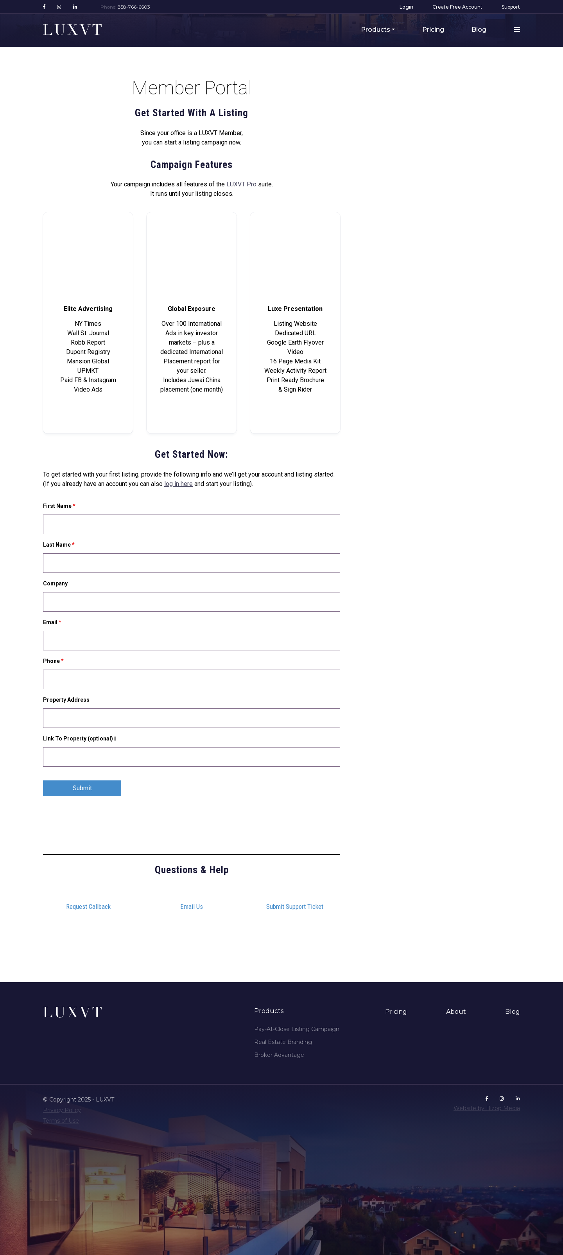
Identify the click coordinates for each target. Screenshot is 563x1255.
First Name (59, 506)
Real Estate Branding (283, 1042)
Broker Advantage (279, 1054)
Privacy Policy (62, 1110)
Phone (53, 661)
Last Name (59, 545)
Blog (479, 29)
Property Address (66, 700)
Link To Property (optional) (81, 738)
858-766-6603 (134, 7)
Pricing (433, 29)
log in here (178, 484)
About (456, 1011)
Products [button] (375, 29)
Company (55, 583)
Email (52, 622)
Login (406, 7)
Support (511, 7)
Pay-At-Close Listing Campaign (296, 1029)
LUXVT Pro (240, 184)
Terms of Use (61, 1120)
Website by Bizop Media (487, 1108)
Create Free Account (457, 7)
